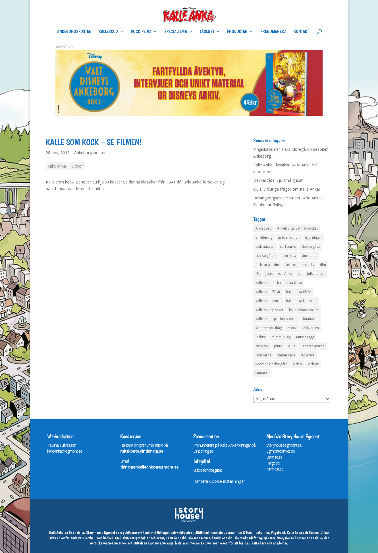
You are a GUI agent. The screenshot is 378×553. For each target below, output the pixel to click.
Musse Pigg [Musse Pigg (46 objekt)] (305, 337)
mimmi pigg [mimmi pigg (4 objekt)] (280, 337)
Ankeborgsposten (74, 32)
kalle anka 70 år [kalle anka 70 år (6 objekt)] (268, 291)
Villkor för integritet (207, 470)
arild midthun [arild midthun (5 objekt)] (289, 237)
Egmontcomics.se (280, 451)
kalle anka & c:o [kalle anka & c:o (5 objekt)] (289, 282)
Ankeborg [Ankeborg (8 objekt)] (263, 228)
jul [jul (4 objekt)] (300, 273)
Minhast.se (274, 469)
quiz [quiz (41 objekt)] (291, 346)
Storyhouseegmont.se (284, 445)
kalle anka (57, 166)
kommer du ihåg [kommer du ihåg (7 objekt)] (269, 327)
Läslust (207, 32)
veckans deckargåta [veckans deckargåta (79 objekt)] (271, 364)
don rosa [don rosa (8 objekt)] (288, 255)
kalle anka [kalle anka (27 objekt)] (263, 282)
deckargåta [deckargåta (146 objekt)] (311, 246)
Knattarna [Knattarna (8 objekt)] (311, 318)
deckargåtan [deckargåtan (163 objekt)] (266, 255)
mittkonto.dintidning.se (141, 451)
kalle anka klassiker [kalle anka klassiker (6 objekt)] (301, 300)
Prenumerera (273, 32)
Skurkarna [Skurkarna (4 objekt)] (263, 355)
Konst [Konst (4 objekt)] (292, 327)
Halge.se (273, 463)
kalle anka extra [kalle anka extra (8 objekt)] (268, 300)
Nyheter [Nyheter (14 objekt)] (262, 346)
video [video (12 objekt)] (297, 364)
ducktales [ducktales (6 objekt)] (309, 255)
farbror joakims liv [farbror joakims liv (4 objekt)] (299, 264)
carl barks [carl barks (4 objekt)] (288, 246)
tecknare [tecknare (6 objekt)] (308, 355)
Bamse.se (274, 457)
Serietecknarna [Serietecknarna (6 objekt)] (313, 346)
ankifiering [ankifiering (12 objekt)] (264, 237)
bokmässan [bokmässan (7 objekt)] (265, 246)
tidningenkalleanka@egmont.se (149, 467)
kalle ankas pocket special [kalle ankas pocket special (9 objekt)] (276, 318)
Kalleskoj (108, 32)
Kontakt (301, 32)
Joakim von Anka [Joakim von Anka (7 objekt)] (279, 273)
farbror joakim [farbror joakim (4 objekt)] (267, 264)
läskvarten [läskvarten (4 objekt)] (310, 327)
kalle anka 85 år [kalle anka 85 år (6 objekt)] (298, 291)
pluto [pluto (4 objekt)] (278, 346)
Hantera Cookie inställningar (219, 481)
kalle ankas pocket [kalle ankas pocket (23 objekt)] (304, 310)
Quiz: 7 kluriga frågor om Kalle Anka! (286, 189)
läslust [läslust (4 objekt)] (261, 337)
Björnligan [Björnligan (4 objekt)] (313, 237)
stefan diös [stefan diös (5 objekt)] (286, 355)
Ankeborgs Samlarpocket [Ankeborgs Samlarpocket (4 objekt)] (297, 228)
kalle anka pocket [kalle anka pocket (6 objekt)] (269, 310)
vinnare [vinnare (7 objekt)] (261, 373)
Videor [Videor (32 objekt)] (313, 364)
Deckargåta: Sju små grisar (278, 180)
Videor (77, 166)
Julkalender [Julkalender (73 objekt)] (316, 273)
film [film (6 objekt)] (323, 264)
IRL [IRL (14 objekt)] (258, 273)
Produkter (237, 32)
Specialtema (175, 32)
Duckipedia (141, 32)
